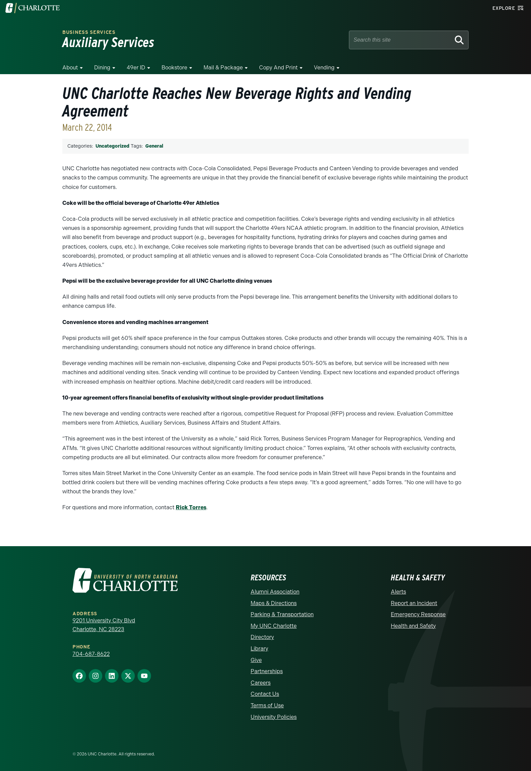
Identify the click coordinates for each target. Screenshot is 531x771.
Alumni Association (275, 591)
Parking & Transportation (282, 614)
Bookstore (174, 67)
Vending (324, 67)
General (154, 146)
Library (259, 648)
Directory (262, 637)
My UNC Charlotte (274, 626)
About (70, 67)
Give (256, 660)
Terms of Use (267, 705)
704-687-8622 (91, 654)
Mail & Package (223, 67)
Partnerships (267, 671)
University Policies (274, 717)
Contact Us (265, 694)
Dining (102, 67)
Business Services (88, 32)
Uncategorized (112, 146)
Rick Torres (191, 507)
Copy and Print (278, 67)
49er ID (136, 67)
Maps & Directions (274, 603)
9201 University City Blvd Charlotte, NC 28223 (103, 625)
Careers (261, 683)
